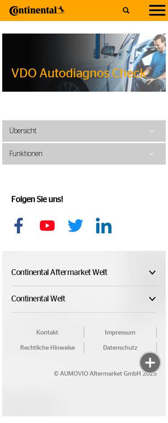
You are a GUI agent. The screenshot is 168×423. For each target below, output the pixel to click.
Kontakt (47, 333)
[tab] (84, 131)
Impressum (120, 333)
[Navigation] (157, 10)
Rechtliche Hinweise (47, 348)
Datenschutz (120, 348)
